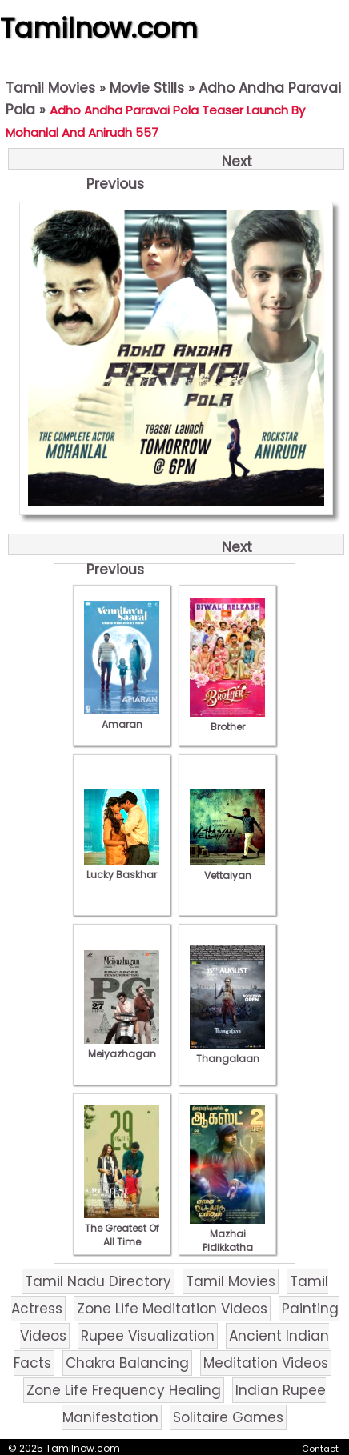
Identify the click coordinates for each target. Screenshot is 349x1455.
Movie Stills (147, 88)
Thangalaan (227, 1051)
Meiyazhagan (121, 1047)
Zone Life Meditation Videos (172, 1308)
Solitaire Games (228, 1417)
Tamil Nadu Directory (98, 1281)
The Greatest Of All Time (121, 1228)
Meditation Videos (265, 1363)
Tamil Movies (50, 88)
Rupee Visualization (148, 1335)
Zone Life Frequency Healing (123, 1390)
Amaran (121, 717)
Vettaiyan (227, 868)
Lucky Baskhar (121, 867)
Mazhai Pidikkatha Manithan (227, 1240)
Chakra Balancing (127, 1363)
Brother (227, 719)
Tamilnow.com (99, 28)
